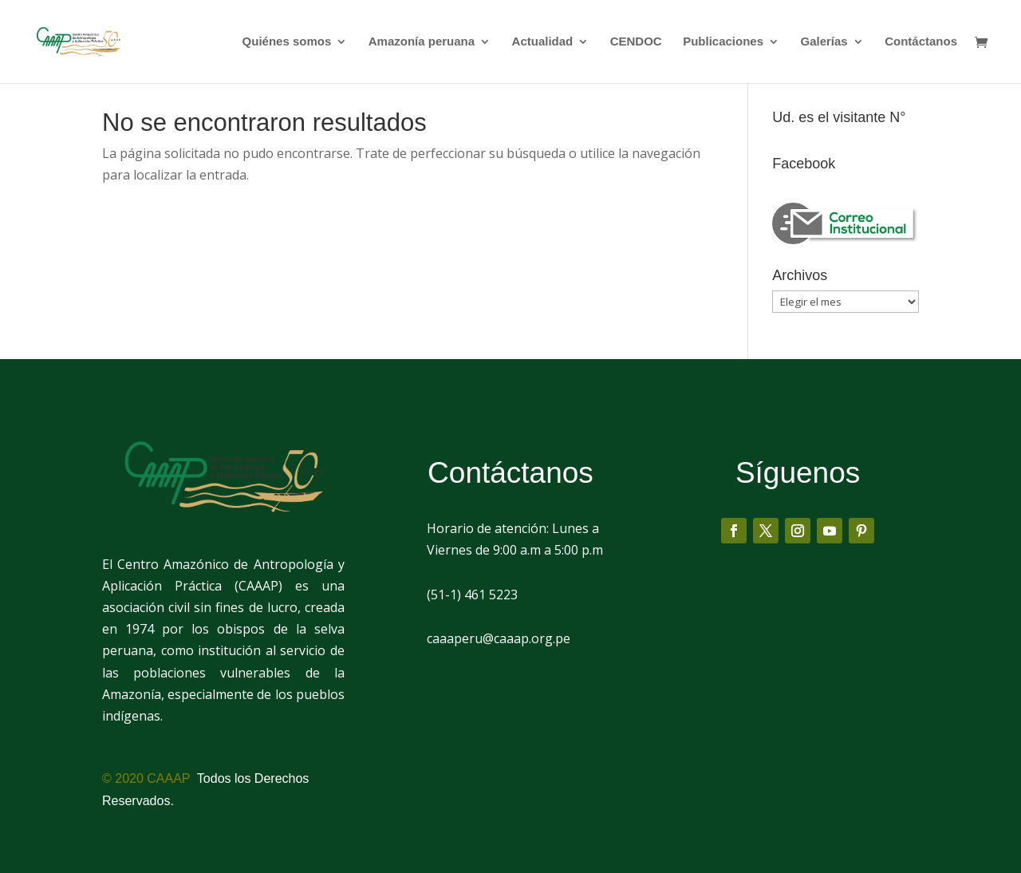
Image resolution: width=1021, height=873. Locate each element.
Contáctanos (921, 42)
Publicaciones (723, 42)
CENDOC (636, 42)
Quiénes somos (287, 42)
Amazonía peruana (422, 42)
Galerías (823, 42)
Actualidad (543, 42)
